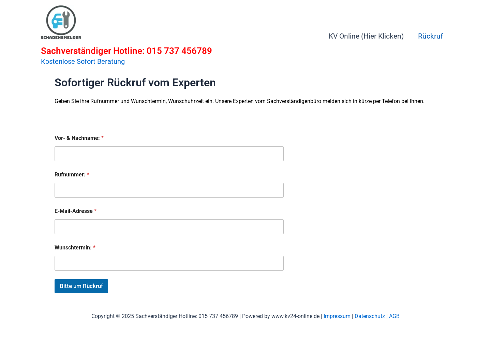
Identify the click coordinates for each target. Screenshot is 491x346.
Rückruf (430, 36)
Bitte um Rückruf (81, 286)
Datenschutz (370, 316)
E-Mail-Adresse (75, 211)
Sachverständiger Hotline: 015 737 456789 (126, 51)
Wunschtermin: (75, 247)
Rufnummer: (72, 174)
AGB (394, 316)
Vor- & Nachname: (79, 138)
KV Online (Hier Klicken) (366, 36)
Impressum (337, 316)
